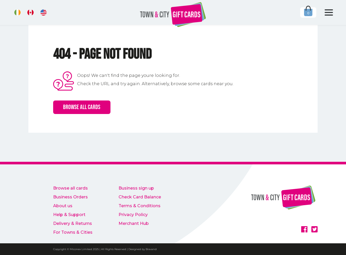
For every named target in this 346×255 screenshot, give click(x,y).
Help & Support (69, 214)
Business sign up (136, 188)
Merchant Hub (134, 223)
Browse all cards (81, 107)
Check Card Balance (140, 196)
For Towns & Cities (72, 232)
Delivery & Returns (72, 223)
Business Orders (70, 196)
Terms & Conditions (139, 205)
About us (62, 205)
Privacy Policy (133, 214)
